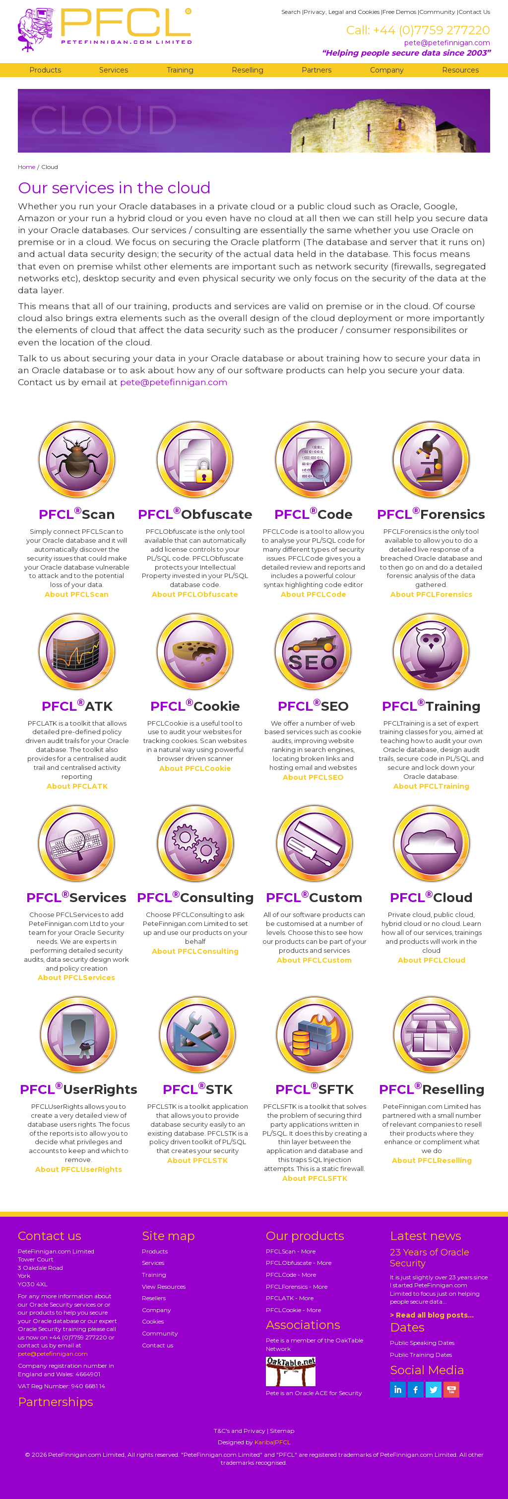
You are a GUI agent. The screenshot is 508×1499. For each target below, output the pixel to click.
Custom (314, 898)
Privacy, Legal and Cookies (342, 11)
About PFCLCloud (431, 960)
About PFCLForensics (431, 594)
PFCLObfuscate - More (298, 1262)
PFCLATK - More (290, 1298)
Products (45, 70)
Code (313, 514)
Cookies (153, 1321)
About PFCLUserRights (78, 1169)
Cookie (195, 706)
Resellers (154, 1298)
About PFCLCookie (195, 768)
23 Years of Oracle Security (429, 1258)
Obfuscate (195, 514)
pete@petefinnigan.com (447, 42)
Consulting (195, 898)
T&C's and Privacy (239, 1430)
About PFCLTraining (431, 786)
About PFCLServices (76, 977)
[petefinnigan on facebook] (416, 1390)
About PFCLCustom (314, 960)
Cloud (431, 898)
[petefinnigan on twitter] (434, 1390)
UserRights (78, 1089)
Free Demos (399, 11)
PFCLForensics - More (296, 1286)
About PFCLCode (313, 594)
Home (26, 166)
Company (387, 70)
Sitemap (282, 1430)
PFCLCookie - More (293, 1310)
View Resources (164, 1286)
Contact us (157, 1345)
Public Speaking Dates (422, 1342)
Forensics (431, 514)
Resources (460, 70)
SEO (313, 706)
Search (291, 11)
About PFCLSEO (313, 777)
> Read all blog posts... (432, 1315)
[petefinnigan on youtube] (451, 1390)
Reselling (247, 70)
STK (198, 1089)
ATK (77, 706)
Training (180, 70)
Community (437, 11)
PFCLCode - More (291, 1274)
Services (113, 70)
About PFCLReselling (432, 1160)
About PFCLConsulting (195, 951)
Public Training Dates (421, 1354)
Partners (316, 70)
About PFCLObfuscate (195, 594)
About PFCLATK (77, 786)
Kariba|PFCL (272, 1442)
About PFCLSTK (197, 1160)
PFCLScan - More (291, 1251)
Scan (77, 514)
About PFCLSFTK (314, 1178)
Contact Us (474, 11)
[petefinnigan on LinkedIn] (398, 1390)
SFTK (314, 1089)
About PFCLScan (77, 594)
